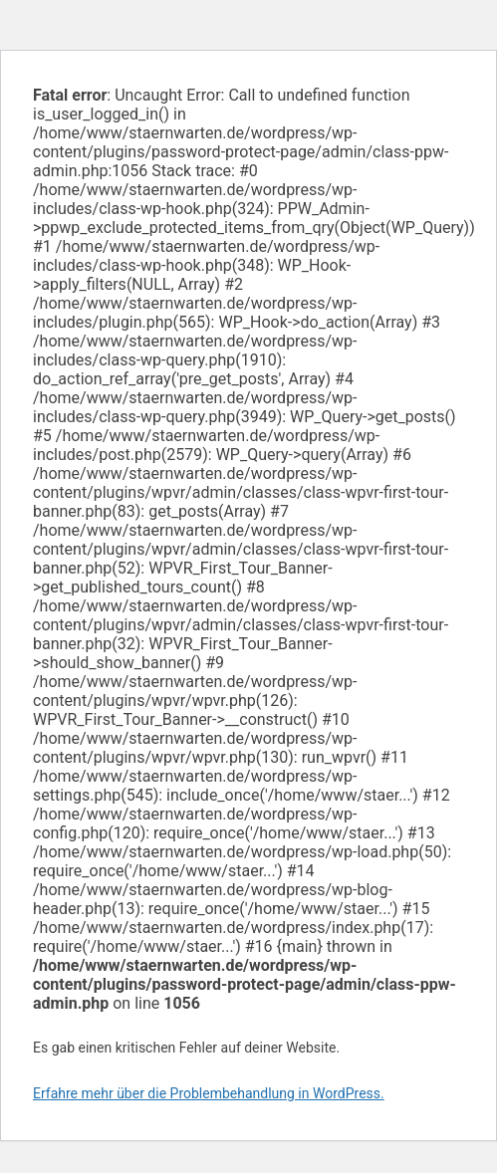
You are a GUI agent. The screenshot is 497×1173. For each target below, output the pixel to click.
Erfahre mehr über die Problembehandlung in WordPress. (208, 1093)
